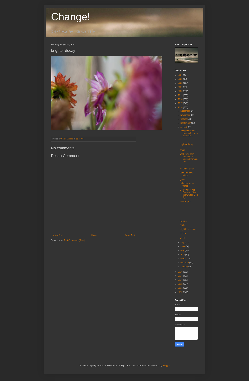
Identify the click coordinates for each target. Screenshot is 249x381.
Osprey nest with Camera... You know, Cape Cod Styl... (189, 194)
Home (94, 235)
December (185, 111)
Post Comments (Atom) (74, 240)
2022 (180, 83)
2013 (180, 280)
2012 (180, 284)
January (184, 266)
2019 (180, 95)
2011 (180, 288)
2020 (180, 91)
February (184, 262)
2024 (180, 75)
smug (182, 150)
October (184, 119)
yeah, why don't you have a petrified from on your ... (188, 158)
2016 (180, 107)
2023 (180, 79)
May (182, 250)
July (182, 242)
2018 (180, 99)
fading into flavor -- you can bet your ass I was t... (189, 133)
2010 (180, 292)
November (185, 115)
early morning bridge (186, 174)
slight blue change (188, 229)
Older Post (130, 235)
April (182, 254)
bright (182, 225)
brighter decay (186, 144)
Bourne (183, 221)
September (185, 123)
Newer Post (57, 235)
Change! (70, 17)
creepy (183, 233)
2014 (180, 276)
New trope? (185, 201)
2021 (180, 87)
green (182, 179)
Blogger (166, 365)
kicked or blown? (187, 169)
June (182, 246)
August (183, 127)
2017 (180, 103)
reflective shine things (187, 184)
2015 (180, 272)
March (183, 258)
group (182, 237)
